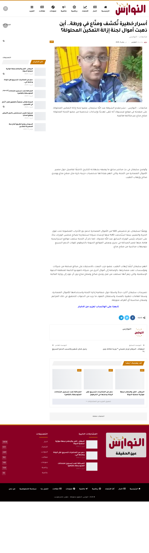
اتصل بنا (44, 489)
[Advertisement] (98, 148)
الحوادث (44, 452)
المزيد (31, 8)
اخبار (95, 8)
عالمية (64, 8)
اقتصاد (85, 8)
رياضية (74, 8)
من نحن (12, 489)
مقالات (42, 8)
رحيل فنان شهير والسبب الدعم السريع (69, 349)
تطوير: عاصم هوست (61, 497)
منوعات (53, 8)
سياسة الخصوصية (28, 489)
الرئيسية (105, 8)
